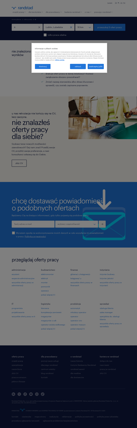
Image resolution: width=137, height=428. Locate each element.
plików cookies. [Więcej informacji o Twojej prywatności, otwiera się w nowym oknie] (60, 60)
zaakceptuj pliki (96, 66)
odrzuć (78, 66)
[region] (69, 58)
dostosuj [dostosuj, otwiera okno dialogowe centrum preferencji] (43, 66)
